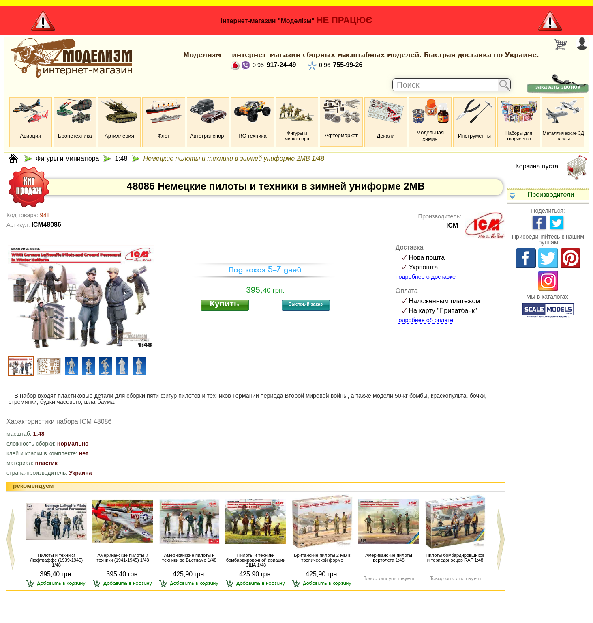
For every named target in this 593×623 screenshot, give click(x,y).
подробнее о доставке (426, 277)
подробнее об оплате (425, 320)
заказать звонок (557, 87)
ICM (452, 225)
